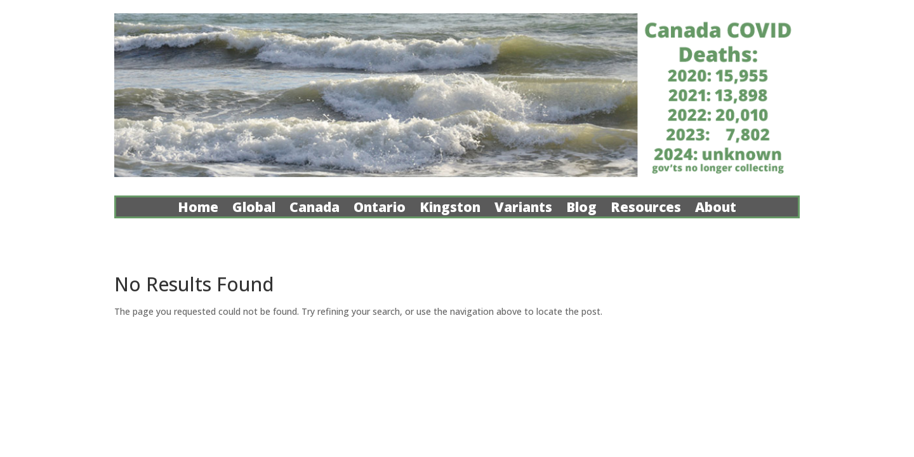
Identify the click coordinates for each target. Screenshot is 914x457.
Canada (314, 209)
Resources (646, 209)
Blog (581, 209)
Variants (523, 209)
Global (253, 209)
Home (198, 209)
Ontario (380, 209)
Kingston (450, 209)
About (715, 209)
